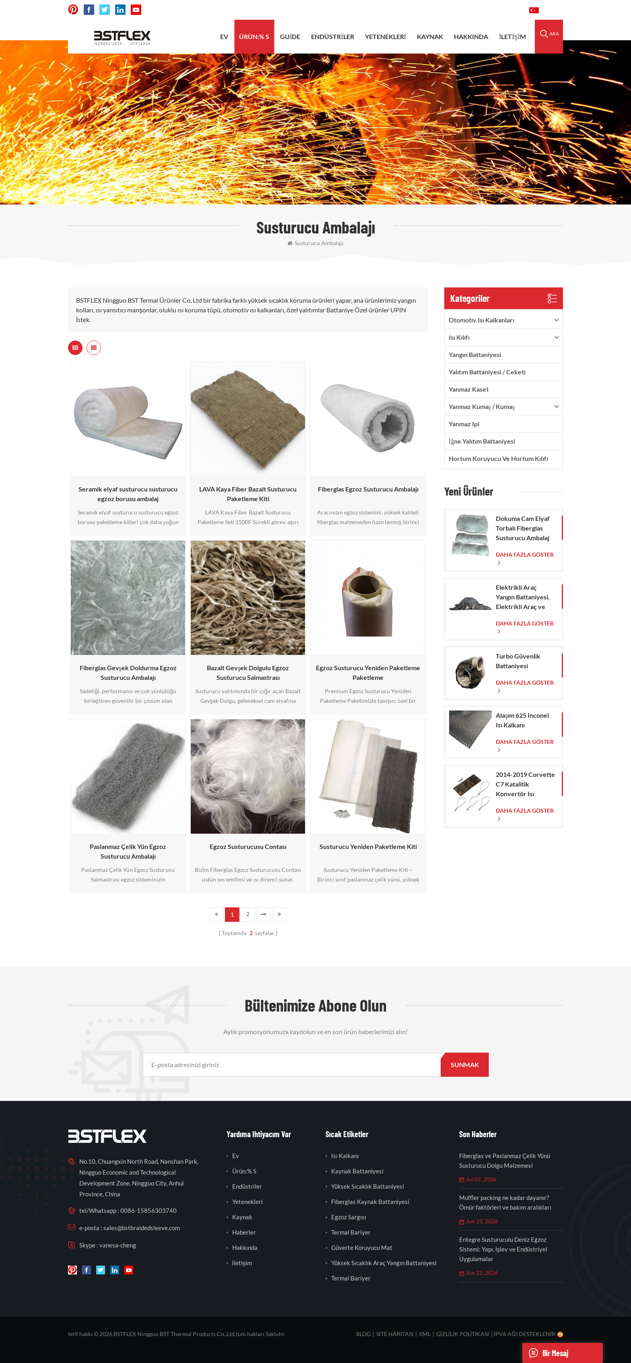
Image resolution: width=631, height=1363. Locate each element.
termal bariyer (351, 1232)
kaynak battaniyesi (357, 1171)
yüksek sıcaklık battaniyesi (367, 1186)
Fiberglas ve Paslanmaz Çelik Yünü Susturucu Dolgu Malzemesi (504, 1160)
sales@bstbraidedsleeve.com (411, 9)
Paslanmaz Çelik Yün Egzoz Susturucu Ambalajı (128, 851)
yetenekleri (385, 36)
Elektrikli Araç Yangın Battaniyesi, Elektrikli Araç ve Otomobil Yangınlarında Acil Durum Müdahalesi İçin (523, 597)
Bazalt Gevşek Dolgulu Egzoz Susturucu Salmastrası (248, 672)
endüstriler (332, 36)
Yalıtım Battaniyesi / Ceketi (487, 372)
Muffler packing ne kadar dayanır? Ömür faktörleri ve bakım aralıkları (505, 1202)
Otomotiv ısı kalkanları (481, 320)
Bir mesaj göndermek (549, 1353)
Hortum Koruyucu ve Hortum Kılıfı (498, 458)
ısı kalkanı (345, 1155)
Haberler (244, 1232)
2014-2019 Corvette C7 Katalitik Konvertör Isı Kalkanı (525, 784)
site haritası (394, 1333)
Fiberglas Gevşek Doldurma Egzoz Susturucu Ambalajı (128, 672)
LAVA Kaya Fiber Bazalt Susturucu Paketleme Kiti (248, 493)
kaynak (430, 36)
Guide (290, 36)
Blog (363, 1333)
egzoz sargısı (348, 1217)
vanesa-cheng (117, 1245)
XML (425, 1333)
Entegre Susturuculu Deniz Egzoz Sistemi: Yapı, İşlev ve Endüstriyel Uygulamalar (503, 1249)
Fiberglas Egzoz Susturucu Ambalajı (368, 489)
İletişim (512, 36)
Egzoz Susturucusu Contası (248, 846)
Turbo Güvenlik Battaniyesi (518, 660)
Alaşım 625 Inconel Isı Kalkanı (522, 720)
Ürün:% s (254, 36)
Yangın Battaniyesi (475, 354)
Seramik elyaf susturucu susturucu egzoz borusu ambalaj (127, 493)
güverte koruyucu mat (361, 1247)
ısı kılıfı (459, 337)
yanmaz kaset (469, 389)
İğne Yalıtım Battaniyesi (482, 441)
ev (224, 36)
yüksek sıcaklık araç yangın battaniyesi (384, 1262)
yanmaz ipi (464, 423)
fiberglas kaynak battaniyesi (370, 1201)
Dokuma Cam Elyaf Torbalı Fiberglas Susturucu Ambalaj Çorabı (523, 528)
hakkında (471, 36)
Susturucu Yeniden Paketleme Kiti (368, 846)
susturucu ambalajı (315, 243)
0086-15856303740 (493, 9)
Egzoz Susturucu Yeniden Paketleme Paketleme (368, 672)
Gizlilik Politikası (462, 1333)
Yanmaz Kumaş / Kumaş (482, 406)
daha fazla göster (525, 554)
